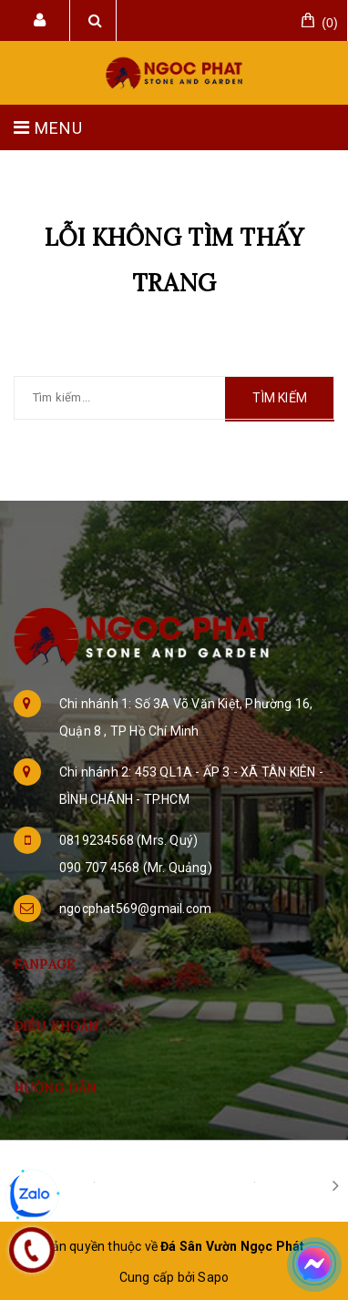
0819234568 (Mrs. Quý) (128, 840)
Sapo (213, 1277)
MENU (48, 127)
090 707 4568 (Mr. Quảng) (135, 867)
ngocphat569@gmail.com (135, 908)
